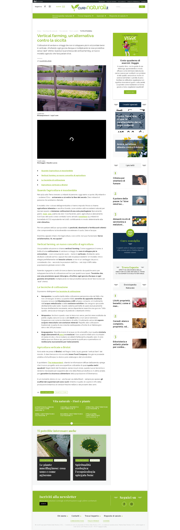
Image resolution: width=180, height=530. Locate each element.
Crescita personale (133, 1)
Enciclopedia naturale (62, 16)
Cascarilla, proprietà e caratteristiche (69, 408)
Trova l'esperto (84, 16)
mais (45, 214)
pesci (61, 335)
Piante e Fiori (61, 392)
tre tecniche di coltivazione (68, 292)
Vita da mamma (111, 1)
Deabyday (102, 1)
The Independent (55, 363)
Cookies (106, 521)
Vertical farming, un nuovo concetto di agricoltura (63, 176)
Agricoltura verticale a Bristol (54, 185)
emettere (83, 217)
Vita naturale (47, 392)
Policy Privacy (93, 521)
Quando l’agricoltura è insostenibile (57, 171)
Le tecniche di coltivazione (53, 180)
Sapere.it (144, 1)
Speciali (100, 16)
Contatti (75, 516)
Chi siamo (61, 516)
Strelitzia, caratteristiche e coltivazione (97, 408)
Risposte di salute (117, 16)
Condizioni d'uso (77, 521)
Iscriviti (60, 6)
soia (50, 214)
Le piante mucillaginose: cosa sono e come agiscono (44, 408)
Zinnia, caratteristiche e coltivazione (44, 415)
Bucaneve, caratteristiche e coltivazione (71, 415)
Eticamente (122, 1)
